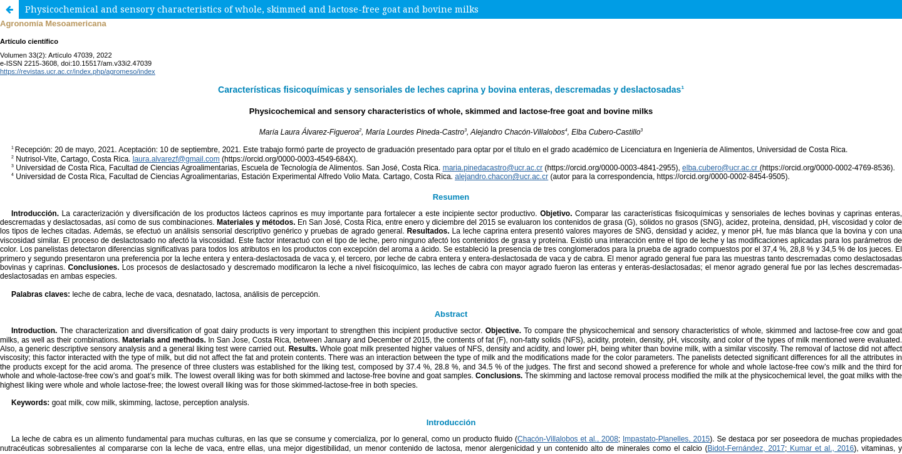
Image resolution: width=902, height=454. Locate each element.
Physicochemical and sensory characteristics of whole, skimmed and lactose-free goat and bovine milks (252, 9)
